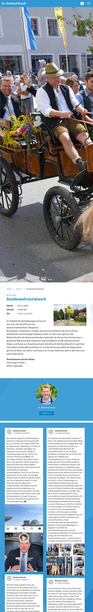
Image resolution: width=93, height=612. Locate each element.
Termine (19, 289)
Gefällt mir (46, 413)
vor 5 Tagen (58, 583)
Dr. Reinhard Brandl (46, 407)
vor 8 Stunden (17, 433)
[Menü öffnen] (88, 3)
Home (9, 289)
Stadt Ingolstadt (25, 313)
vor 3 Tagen (16, 580)
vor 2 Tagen (58, 433)
